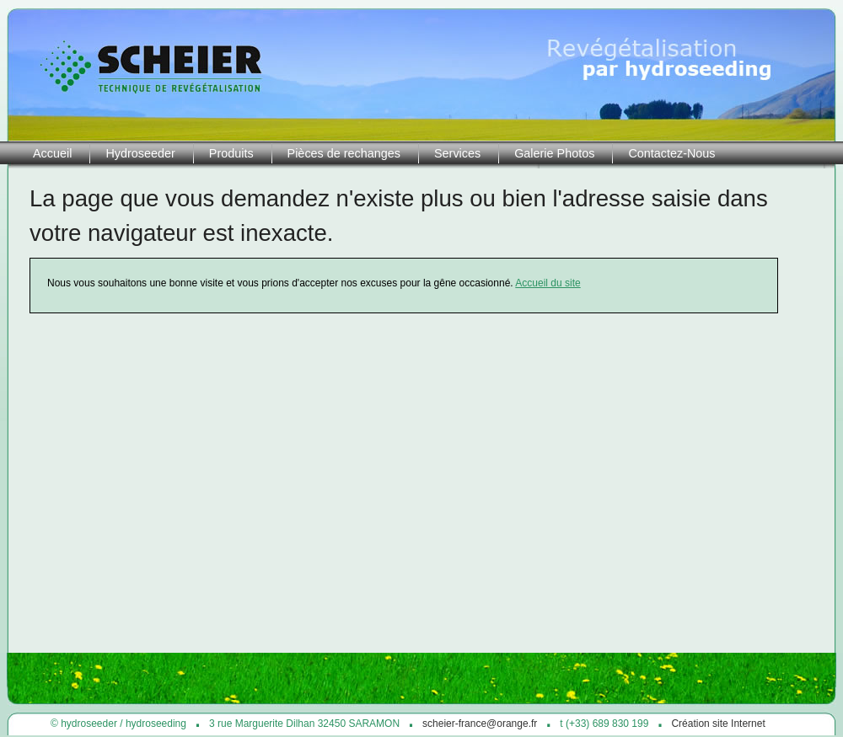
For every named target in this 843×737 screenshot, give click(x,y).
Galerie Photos (554, 153)
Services (457, 153)
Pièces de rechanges (343, 153)
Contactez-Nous (671, 153)
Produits (231, 153)
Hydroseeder (140, 153)
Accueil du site (547, 283)
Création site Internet (718, 723)
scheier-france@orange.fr (479, 723)
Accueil (52, 153)
